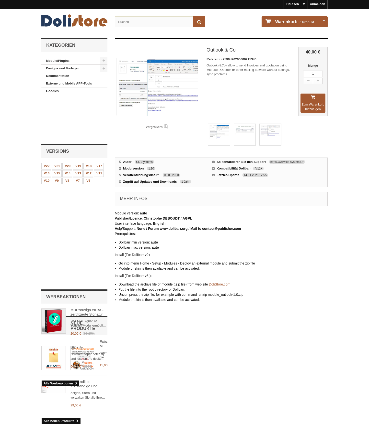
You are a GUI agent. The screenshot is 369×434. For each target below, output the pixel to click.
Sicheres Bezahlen (55, 422)
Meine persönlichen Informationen (214, 403)
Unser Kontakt (52, 416)
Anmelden (317, 4)
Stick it (75, 209)
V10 (46, 139)
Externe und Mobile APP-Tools (69, 83)
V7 (78, 139)
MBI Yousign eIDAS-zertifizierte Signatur (87, 173)
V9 (57, 139)
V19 (78, 124)
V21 (57, 124)
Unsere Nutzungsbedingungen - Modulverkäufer (77, 409)
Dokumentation (57, 76)
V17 (99, 124)
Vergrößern (154, 127)
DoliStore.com (220, 284)
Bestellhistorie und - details (209, 396)
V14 (67, 132)
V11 (99, 132)
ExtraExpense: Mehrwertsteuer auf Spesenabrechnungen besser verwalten (88, 278)
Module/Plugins (57, 61)
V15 (57, 132)
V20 (67, 124)
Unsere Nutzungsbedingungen (64, 403)
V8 (67, 139)
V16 (46, 132)
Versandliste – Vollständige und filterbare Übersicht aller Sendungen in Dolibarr (85, 315)
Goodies (52, 91)
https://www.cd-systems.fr (287, 162)
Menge (313, 65)
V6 (88, 139)
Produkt (294, 21)
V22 (46, 124)
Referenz (214, 59)
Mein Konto (199, 388)
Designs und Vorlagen (62, 68)
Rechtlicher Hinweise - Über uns (65, 396)
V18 (89, 124)
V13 (78, 132)
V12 (89, 132)
